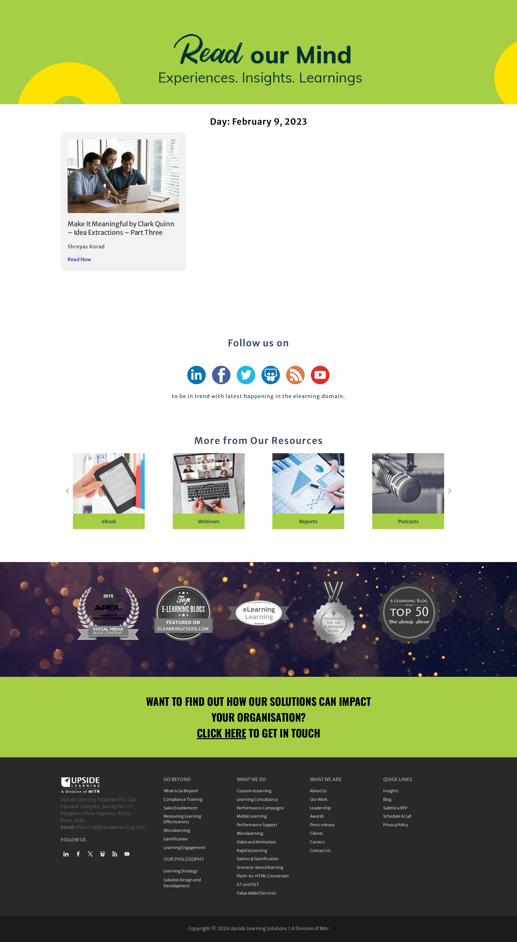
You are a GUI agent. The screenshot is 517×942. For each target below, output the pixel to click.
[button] (67, 491)
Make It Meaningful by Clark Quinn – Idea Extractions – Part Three (121, 228)
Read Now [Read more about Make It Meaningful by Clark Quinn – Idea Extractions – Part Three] (79, 259)
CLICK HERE (221, 732)
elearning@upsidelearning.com (110, 827)
